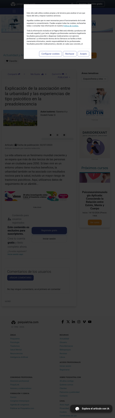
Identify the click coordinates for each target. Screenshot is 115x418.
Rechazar (69, 54)
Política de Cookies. (71, 26)
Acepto (83, 54)
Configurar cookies (50, 54)
